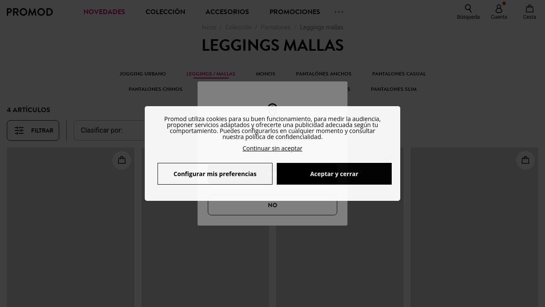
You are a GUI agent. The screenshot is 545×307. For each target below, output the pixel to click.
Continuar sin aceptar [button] (273, 148)
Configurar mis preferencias (215, 174)
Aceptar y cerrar (334, 174)
